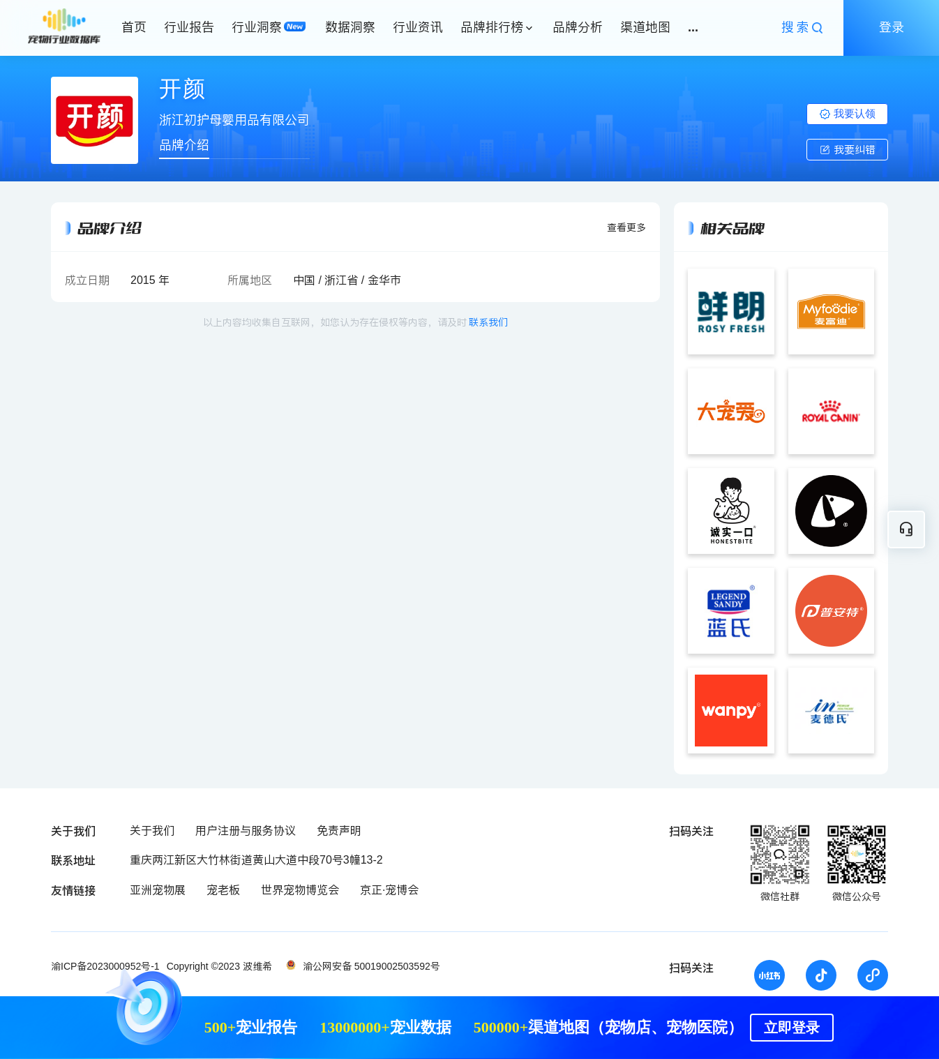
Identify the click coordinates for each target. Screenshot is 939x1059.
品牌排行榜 (491, 27)
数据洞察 (350, 27)
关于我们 (152, 830)
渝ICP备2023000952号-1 (105, 966)
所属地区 (249, 280)
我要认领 (848, 113)
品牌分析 (578, 27)
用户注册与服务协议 (245, 830)
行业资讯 (418, 27)
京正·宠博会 (389, 890)
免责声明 (339, 830)
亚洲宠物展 (158, 890)
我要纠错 (848, 150)
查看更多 (626, 227)
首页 (134, 27)
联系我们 (488, 322)
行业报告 (189, 27)
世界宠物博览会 (300, 890)
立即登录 (792, 1027)
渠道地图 (645, 27)
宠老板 (223, 890)
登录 (891, 27)
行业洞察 (257, 27)
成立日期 (87, 280)
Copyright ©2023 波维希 (219, 966)
